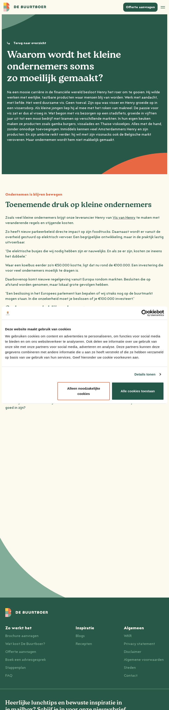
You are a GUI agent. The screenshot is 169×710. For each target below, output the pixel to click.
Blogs (80, 636)
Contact (131, 675)
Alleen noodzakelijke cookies (83, 390)
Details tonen (144, 374)
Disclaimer (132, 652)
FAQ (8, 675)
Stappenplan (15, 667)
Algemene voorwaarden (144, 659)
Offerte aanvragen (20, 652)
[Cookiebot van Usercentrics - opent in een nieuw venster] (144, 313)
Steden (130, 667)
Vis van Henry (124, 217)
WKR (128, 636)
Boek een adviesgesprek (25, 659)
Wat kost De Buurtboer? (25, 644)
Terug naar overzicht (29, 43)
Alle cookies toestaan (138, 391)
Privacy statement (139, 644)
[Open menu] (162, 7)
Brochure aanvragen (22, 636)
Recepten (84, 644)
